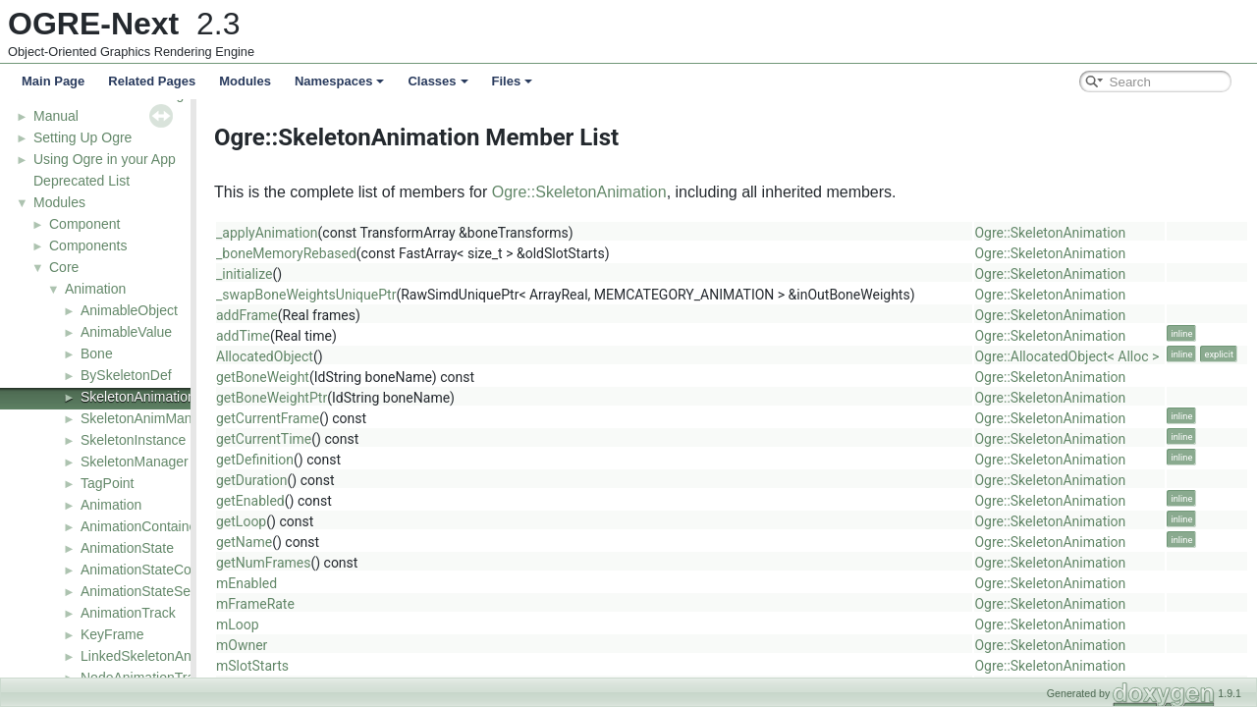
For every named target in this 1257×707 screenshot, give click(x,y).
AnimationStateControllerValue (174, 569)
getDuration (364, 480)
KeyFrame (112, 634)
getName (356, 542)
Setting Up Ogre (82, 137)
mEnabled (358, 583)
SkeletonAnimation (138, 397)
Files (512, 81)
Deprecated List (81, 181)
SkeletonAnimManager (150, 418)
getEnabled (362, 501)
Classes (437, 81)
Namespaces (340, 81)
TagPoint (107, 483)
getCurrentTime (375, 439)
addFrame (359, 315)
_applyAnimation (379, 233)
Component (84, 224)
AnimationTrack (128, 613)
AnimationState (127, 548)
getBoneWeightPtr (383, 398)
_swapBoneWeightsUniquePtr (418, 294)
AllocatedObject (376, 356)
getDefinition (367, 459)
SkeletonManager (135, 461)
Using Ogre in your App (104, 159)
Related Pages (151, 81)
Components (88, 245)
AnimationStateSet (137, 591)
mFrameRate (367, 604)
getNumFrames (375, 563)
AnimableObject (129, 310)
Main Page (53, 81)
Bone (97, 353)
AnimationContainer (141, 526)
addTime (355, 336)
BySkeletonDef (126, 375)
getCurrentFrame (379, 418)
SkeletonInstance (133, 440)
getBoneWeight (374, 377)
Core (64, 267)
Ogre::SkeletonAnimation (691, 192)
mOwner (353, 645)
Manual (56, 116)
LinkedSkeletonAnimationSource (180, 656)
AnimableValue (126, 332)
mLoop (349, 624)
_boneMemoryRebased (398, 253)
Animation (95, 289)
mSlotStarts (364, 666)
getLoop (353, 521)
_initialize (356, 274)
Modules (245, 81)
